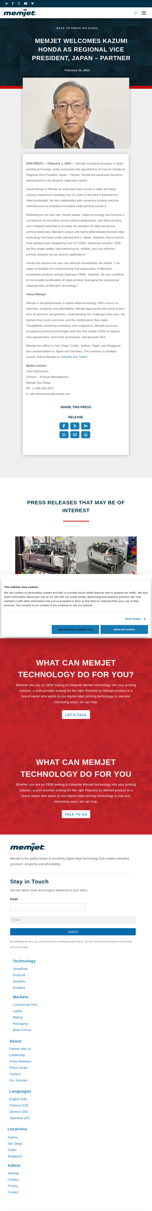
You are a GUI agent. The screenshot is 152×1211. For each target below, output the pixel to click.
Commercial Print (25, 1005)
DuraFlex (19, 981)
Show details (133, 618)
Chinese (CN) (18, 1105)
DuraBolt (19, 988)
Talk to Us (76, 814)
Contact (13, 1192)
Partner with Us (20, 1049)
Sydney (13, 1137)
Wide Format (22, 1030)
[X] (74, 426)
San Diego (15, 1144)
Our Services (18, 1080)
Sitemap (13, 1173)
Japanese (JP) (19, 1118)
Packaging (20, 1024)
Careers (14, 1074)
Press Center (18, 1068)
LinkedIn (66, 357)
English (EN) (18, 1099)
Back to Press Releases (77, 28)
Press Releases (20, 1061)
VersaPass (20, 969)
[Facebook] (64, 426)
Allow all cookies (124, 629)
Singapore (15, 1156)
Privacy (13, 1186)
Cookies (13, 1180)
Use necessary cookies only (75, 629)
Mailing (18, 1017)
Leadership (17, 1055)
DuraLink (19, 975)
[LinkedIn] (85, 426)
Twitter (83, 357)
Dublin (12, 1150)
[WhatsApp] (64, 434)
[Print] (85, 434)
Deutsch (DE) (18, 1112)
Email (14, 899)
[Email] (74, 434)
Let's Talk (76, 715)
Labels (17, 1011)
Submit (73, 932)
